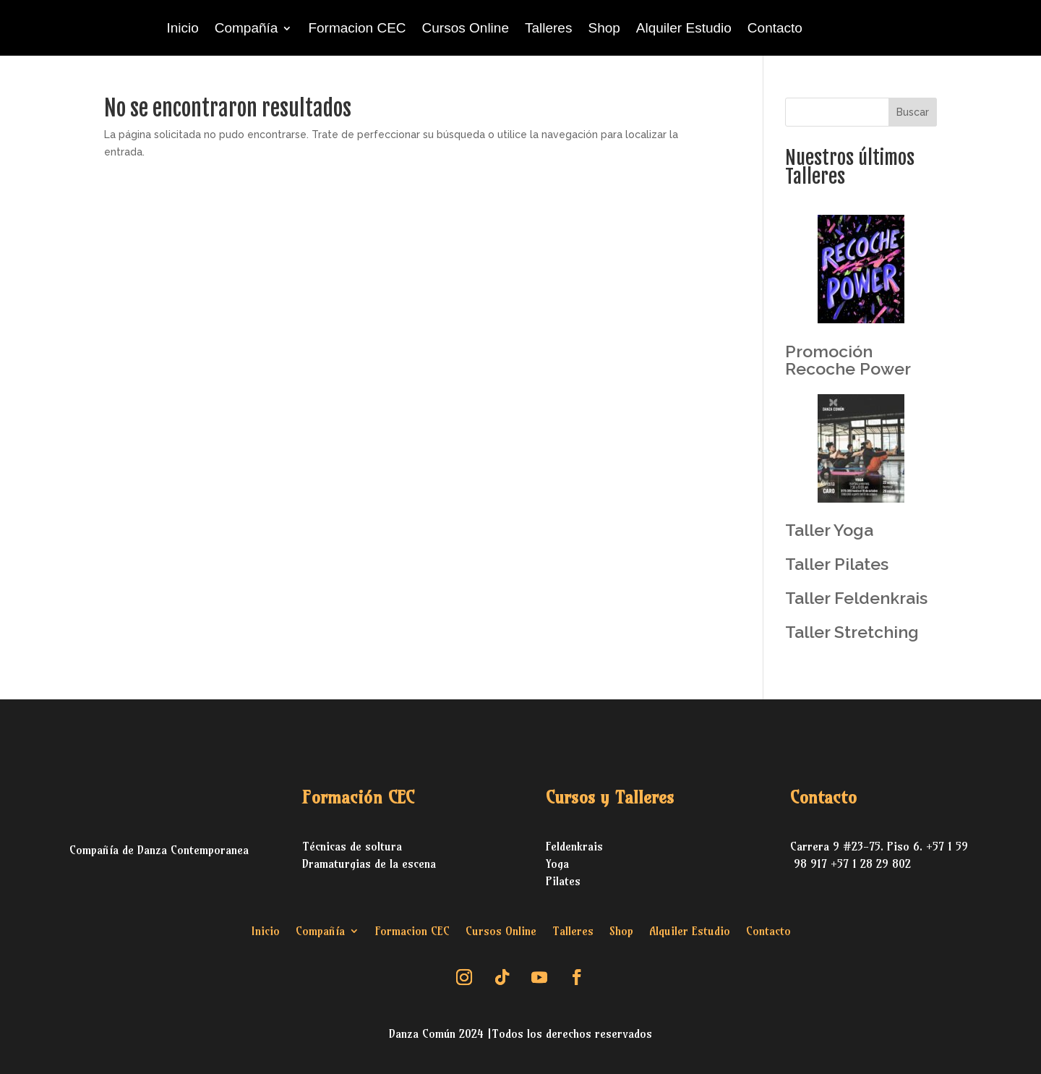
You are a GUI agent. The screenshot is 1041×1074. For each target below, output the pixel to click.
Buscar (912, 112)
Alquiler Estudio (684, 27)
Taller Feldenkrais (856, 598)
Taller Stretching (852, 632)
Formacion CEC (357, 27)
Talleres (548, 27)
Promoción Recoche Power (848, 359)
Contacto (774, 27)
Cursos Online (465, 27)
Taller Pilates (836, 564)
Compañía (246, 27)
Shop (604, 27)
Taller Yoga (829, 530)
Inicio (182, 27)
